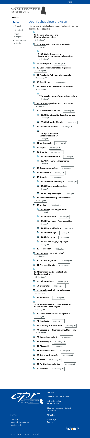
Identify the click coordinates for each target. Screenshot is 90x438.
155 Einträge (41, 256)
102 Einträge (64, 351)
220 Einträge (57, 369)
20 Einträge (40, 200)
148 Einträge (41, 106)
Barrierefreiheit (17, 425)
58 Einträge (59, 286)
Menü (15, 17)
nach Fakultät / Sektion (20, 41)
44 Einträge (66, 261)
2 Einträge (40, 40)
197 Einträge (41, 78)
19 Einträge (58, 321)
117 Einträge (56, 152)
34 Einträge (58, 297)
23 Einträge (40, 293)
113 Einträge (59, 346)
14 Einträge (66, 337)
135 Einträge (57, 177)
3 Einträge (70, 325)
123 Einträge (60, 82)
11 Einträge (60, 249)
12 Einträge (40, 70)
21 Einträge (40, 333)
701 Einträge (57, 205)
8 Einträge (69, 110)
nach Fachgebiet (19, 35)
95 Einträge (61, 143)
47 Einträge (60, 63)
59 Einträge (63, 281)
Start (70, 2)
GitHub (51, 422)
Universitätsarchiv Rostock (58, 396)
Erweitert (19, 30)
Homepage (51, 419)
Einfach (18, 26)
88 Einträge (55, 147)
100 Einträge (67, 355)
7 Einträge (44, 118)
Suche (16, 22)
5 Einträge (40, 309)
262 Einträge (55, 360)
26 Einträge (40, 89)
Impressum (15, 419)
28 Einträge (67, 168)
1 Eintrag (72, 122)
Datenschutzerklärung (19, 422)
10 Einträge (67, 127)
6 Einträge (44, 99)
